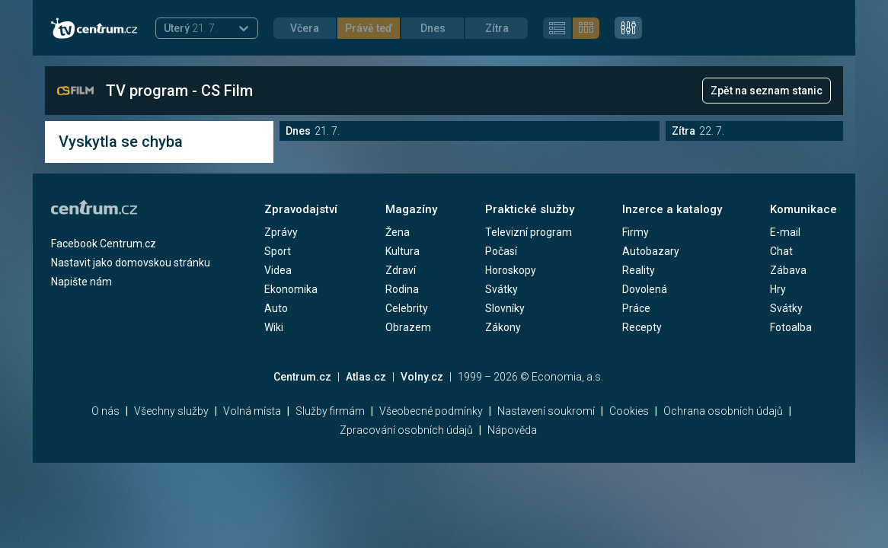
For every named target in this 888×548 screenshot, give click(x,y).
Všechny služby (171, 411)
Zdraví (400, 270)
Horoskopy (510, 270)
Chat (781, 251)
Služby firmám (330, 411)
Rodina (402, 289)
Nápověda (512, 430)
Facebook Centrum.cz (103, 243)
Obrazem (408, 327)
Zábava (788, 270)
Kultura (402, 251)
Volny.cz (422, 377)
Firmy (635, 232)
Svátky (501, 289)
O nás (105, 411)
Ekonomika (291, 289)
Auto (276, 308)
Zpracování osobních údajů (406, 430)
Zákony (503, 327)
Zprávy (281, 232)
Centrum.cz (302, 377)
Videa (278, 270)
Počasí (501, 251)
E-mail (785, 232)
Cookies (629, 411)
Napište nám (81, 282)
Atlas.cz (366, 377)
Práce (636, 308)
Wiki (273, 327)
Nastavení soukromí (546, 411)
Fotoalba (791, 327)
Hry (778, 289)
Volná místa (252, 411)
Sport (277, 251)
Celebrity (406, 308)
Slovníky (505, 308)
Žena (397, 232)
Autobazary (650, 251)
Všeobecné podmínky (431, 411)
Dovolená (644, 289)
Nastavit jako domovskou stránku (130, 262)
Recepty (642, 327)
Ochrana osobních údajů (723, 411)
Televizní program (528, 232)
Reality (638, 270)
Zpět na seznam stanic (767, 90)
